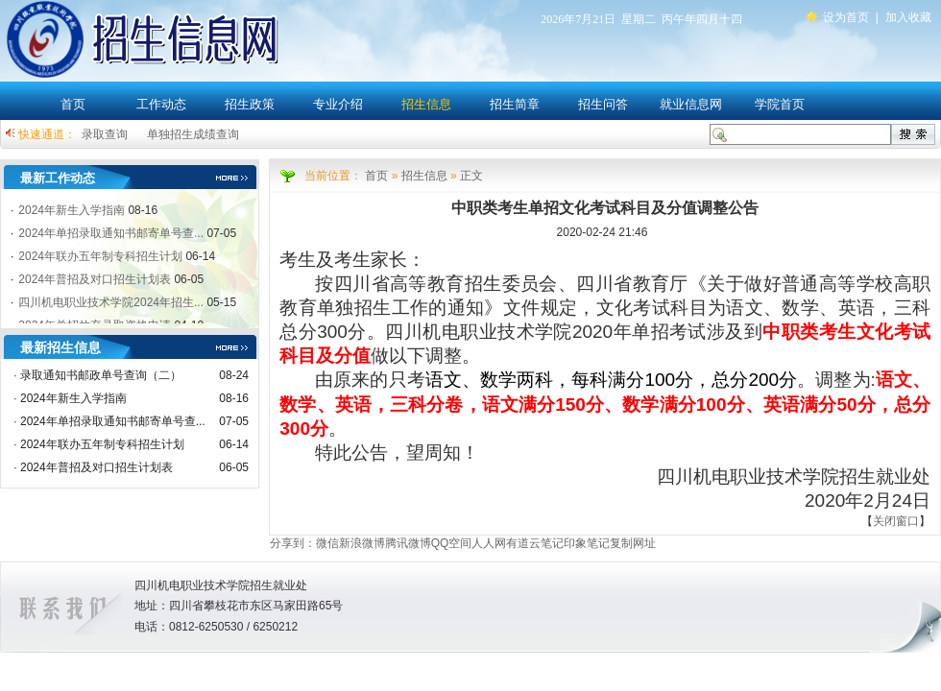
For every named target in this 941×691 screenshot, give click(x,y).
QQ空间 (451, 543)
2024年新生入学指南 (73, 398)
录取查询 (105, 134)
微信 (327, 543)
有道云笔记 (535, 543)
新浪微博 (362, 543)
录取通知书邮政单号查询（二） (100, 375)
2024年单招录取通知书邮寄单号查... (112, 421)
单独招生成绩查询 (193, 134)
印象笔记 (587, 543)
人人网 (488, 543)
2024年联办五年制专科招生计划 (102, 444)
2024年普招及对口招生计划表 (96, 467)
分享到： (293, 543)
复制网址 (633, 543)
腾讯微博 (408, 543)
